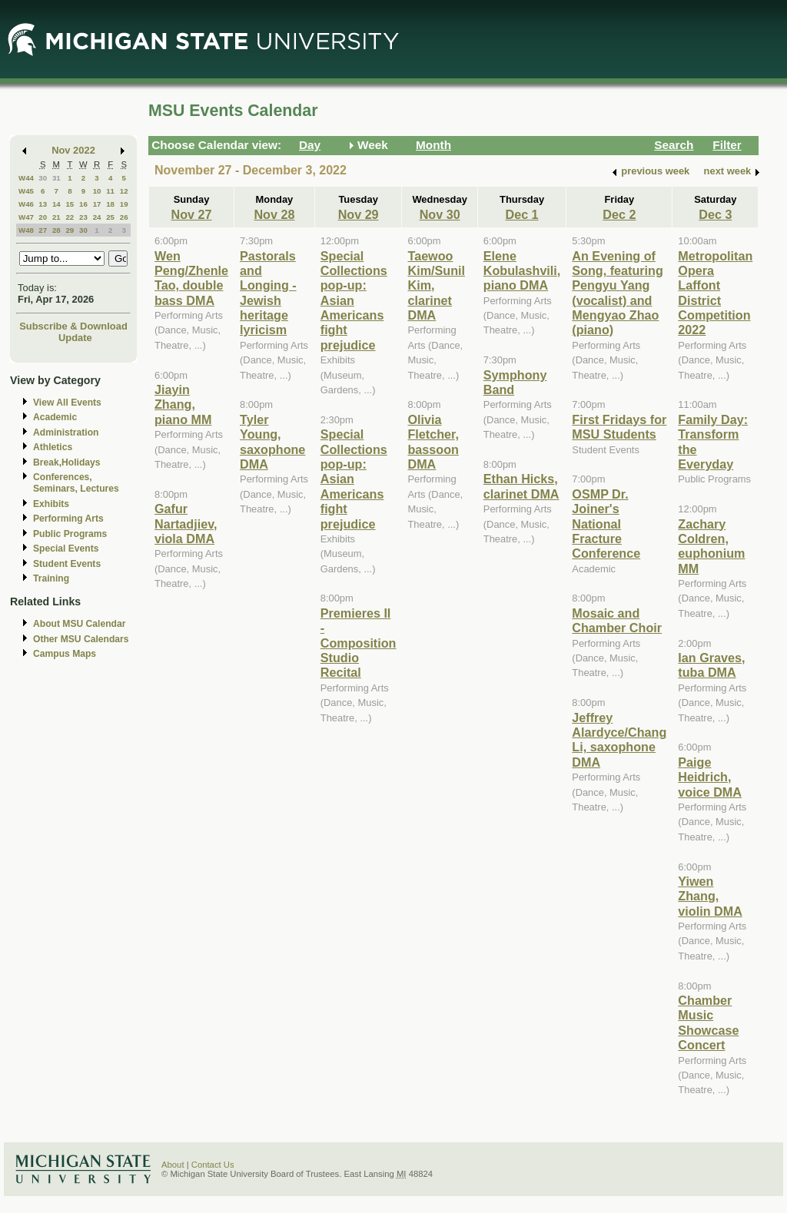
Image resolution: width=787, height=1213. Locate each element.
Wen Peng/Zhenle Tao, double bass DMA (191, 278)
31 (56, 178)
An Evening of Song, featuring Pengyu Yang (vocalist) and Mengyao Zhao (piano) (617, 293)
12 (124, 191)
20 (42, 217)
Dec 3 (715, 214)
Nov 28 (274, 214)
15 (69, 204)
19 (124, 204)
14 (56, 204)
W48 (26, 230)
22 (69, 217)
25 (110, 217)
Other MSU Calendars (81, 639)
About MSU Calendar (79, 623)
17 (97, 204)
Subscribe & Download (73, 326)
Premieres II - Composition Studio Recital (358, 643)
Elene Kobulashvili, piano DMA (522, 271)
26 (124, 217)
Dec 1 (521, 214)
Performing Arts (68, 518)
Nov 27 (191, 214)
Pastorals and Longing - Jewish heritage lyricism (268, 293)
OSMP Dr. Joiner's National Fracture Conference (606, 524)
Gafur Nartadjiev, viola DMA (185, 523)
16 (83, 204)
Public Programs (70, 534)
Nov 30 (440, 214)
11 (110, 191)
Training (51, 578)
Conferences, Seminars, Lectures (76, 483)
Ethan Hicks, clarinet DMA (521, 486)
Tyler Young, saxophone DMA (272, 442)
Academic (55, 417)
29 (69, 230)
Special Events (65, 548)
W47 (26, 217)
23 (83, 217)
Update (75, 337)
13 (42, 204)
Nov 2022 (73, 150)
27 (42, 230)
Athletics (52, 447)
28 (56, 230)
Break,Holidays (67, 462)
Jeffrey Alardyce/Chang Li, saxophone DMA (619, 740)
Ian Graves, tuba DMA (711, 665)
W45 (26, 191)
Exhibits (51, 504)
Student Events (67, 563)
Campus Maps (64, 653)
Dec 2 (619, 214)
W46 (26, 204)
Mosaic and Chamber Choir (617, 620)
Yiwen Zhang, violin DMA (710, 896)
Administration (65, 432)
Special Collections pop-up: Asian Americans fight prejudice (353, 300)
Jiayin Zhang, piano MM (183, 404)
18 (110, 204)
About (172, 1164)
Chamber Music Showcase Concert (708, 1022)
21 (56, 217)
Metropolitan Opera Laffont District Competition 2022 (715, 293)
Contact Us (212, 1164)
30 (42, 178)
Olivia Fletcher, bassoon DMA (432, 442)
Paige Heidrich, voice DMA (710, 777)
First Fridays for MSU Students (619, 427)
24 (97, 217)
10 (97, 191)
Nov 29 (358, 214)
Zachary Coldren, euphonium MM (711, 546)
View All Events (67, 402)
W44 (26, 178)
